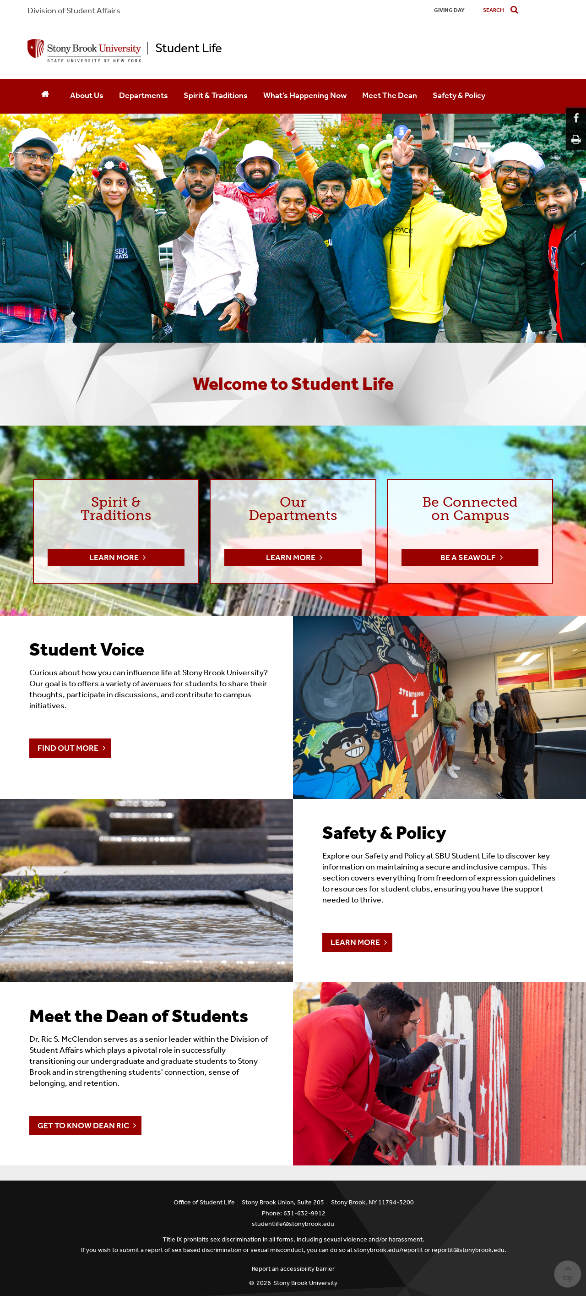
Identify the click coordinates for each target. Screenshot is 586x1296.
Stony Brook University (305, 1283)
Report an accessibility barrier (293, 1269)
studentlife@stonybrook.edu (293, 1224)
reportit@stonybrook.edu (468, 1250)
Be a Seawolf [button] (468, 557)
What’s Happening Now (305, 95)
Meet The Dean (389, 95)
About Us (86, 95)
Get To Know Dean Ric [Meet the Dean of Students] (83, 1126)
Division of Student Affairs (73, 10)
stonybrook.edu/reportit (388, 1250)
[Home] (44, 96)
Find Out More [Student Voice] (68, 748)
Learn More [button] (114, 557)
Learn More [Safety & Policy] (355, 942)
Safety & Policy (459, 95)
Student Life (188, 48)
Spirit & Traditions (216, 95)
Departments (143, 95)
